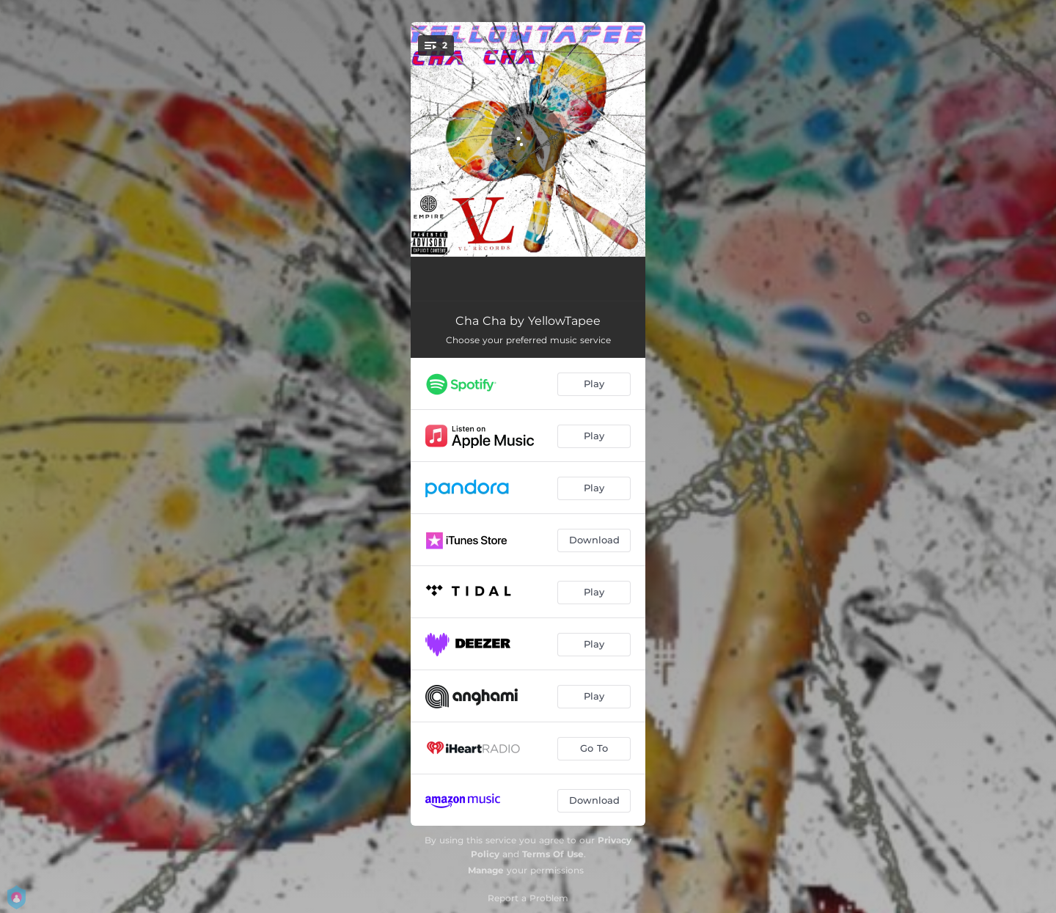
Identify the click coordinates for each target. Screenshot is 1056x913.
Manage (486, 870)
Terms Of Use (553, 853)
